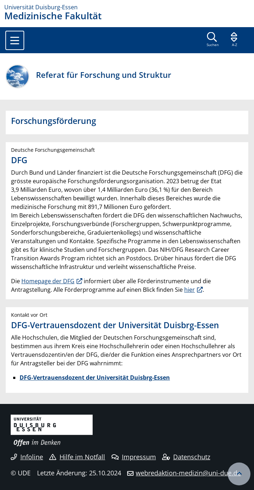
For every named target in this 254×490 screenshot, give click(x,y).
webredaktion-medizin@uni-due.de (188, 473)
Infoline (27, 456)
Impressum (134, 456)
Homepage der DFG (47, 281)
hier (189, 290)
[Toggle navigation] (14, 40)
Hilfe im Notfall (77, 456)
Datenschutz (186, 456)
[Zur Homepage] (127, 7)
